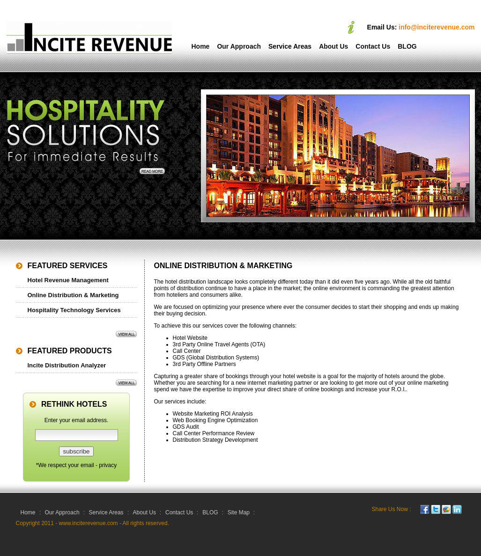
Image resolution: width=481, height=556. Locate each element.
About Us (333, 46)
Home (201, 46)
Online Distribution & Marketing (73, 295)
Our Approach (239, 46)
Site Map (239, 512)
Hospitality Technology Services (74, 310)
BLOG (407, 46)
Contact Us (372, 46)
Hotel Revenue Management (68, 280)
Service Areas (289, 46)
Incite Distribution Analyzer (67, 365)
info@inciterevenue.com (436, 27)
